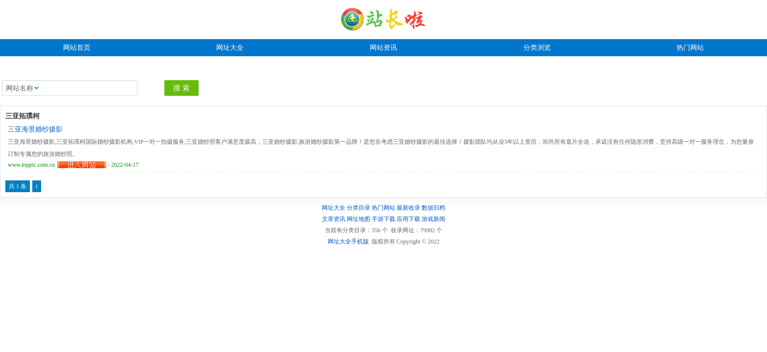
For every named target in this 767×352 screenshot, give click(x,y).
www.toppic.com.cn (31, 164)
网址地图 (358, 219)
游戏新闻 (433, 219)
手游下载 (383, 219)
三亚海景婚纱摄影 (35, 129)
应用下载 (408, 219)
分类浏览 (537, 47)
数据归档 (433, 207)
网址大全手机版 (348, 241)
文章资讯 (333, 219)
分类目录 (358, 207)
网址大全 (230, 47)
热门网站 (690, 47)
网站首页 (76, 47)
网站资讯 (383, 47)
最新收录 (408, 207)
